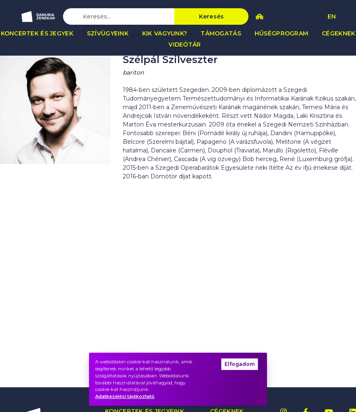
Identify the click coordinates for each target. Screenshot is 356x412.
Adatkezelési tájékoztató (125, 396)
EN (332, 16)
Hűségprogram (281, 33)
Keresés (211, 16)
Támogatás (221, 33)
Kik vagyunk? (164, 33)
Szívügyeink (108, 33)
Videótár (185, 44)
